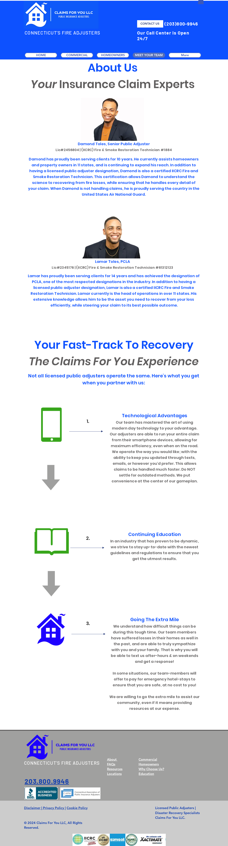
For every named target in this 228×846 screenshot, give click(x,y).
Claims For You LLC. (170, 818)
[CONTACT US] (150, 24)
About (112, 759)
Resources (114, 769)
